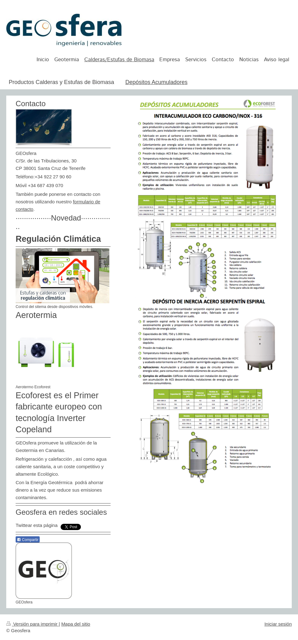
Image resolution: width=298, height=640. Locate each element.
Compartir (27, 540)
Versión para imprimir (32, 624)
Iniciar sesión (278, 624)
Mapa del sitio (75, 624)
